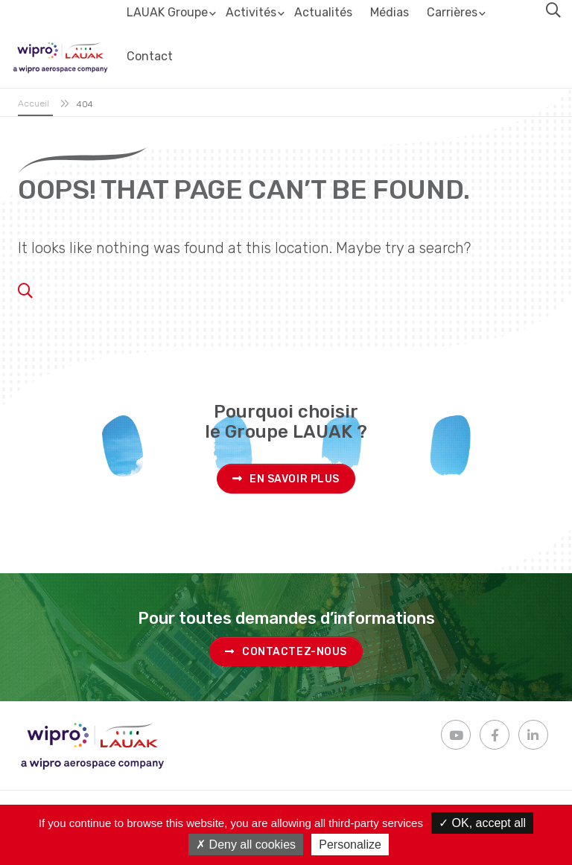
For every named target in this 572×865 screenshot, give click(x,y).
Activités (251, 12)
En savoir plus (286, 479)
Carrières (452, 12)
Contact (150, 56)
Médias (389, 12)
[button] (553, 10)
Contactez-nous (286, 651)
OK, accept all (482, 823)
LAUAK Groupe (167, 12)
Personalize (350, 844)
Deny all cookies (246, 844)
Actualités (323, 12)
